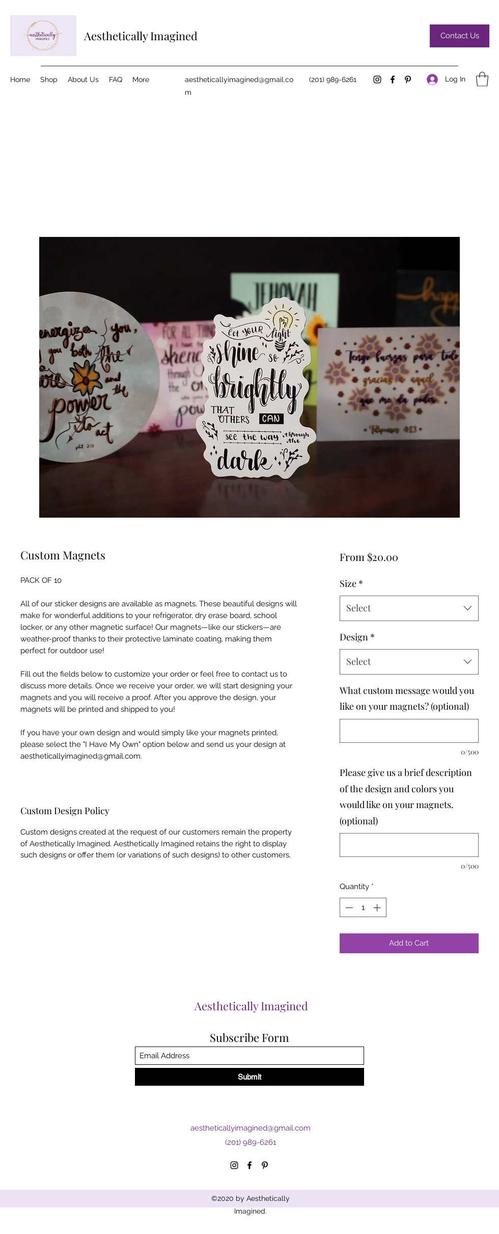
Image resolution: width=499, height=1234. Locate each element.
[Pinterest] (408, 79)
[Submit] (249, 1077)
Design (357, 637)
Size (351, 583)
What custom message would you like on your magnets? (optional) (407, 698)
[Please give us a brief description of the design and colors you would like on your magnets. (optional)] (409, 845)
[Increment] (378, 907)
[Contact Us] (459, 35)
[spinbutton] (362, 907)
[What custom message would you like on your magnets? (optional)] (409, 730)
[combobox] (409, 608)
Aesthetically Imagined (141, 35)
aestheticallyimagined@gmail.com (250, 1128)
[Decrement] (348, 907)
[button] (482, 79)
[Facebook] (392, 79)
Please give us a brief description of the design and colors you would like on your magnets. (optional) (406, 796)
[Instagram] (377, 79)
